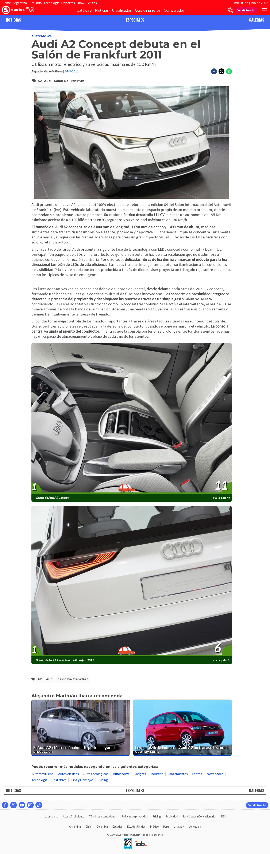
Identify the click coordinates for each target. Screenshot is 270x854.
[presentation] (131, 418)
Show (80, 3)
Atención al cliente (73, 816)
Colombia (102, 826)
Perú (166, 826)
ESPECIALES (135, 20)
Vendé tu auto (246, 10)
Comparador (174, 10)
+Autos (91, 3)
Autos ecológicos (95, 774)
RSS (223, 816)
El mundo (35, 3)
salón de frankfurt (69, 81)
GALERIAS (256, 20)
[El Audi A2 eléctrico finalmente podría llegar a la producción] (80, 728)
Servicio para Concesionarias (200, 816)
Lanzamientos (178, 774)
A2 (40, 81)
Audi (47, 81)
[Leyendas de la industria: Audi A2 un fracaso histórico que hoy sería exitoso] (182, 728)
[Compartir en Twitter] (221, 71)
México (154, 826)
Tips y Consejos (82, 780)
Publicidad (172, 816)
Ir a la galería (221, 497)
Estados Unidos (136, 826)
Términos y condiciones (103, 816)
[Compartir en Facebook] (214, 71)
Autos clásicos (68, 774)
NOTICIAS (13, 20)
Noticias (102, 10)
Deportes (68, 3)
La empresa (51, 816)
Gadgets (140, 774)
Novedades (215, 774)
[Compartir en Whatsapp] (229, 71)
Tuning (103, 780)
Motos (197, 774)
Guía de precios (147, 10)
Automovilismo (42, 774)
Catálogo (84, 10)
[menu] (264, 10)
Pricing (157, 816)
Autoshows (41, 36)
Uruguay (179, 826)
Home (6, 3)
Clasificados (122, 10)
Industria (156, 774)
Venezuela (195, 826)
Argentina (19, 3)
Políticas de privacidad (135, 816)
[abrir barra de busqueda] (230, 10)
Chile (88, 826)
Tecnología (51, 3)
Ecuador (117, 826)
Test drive (59, 780)
